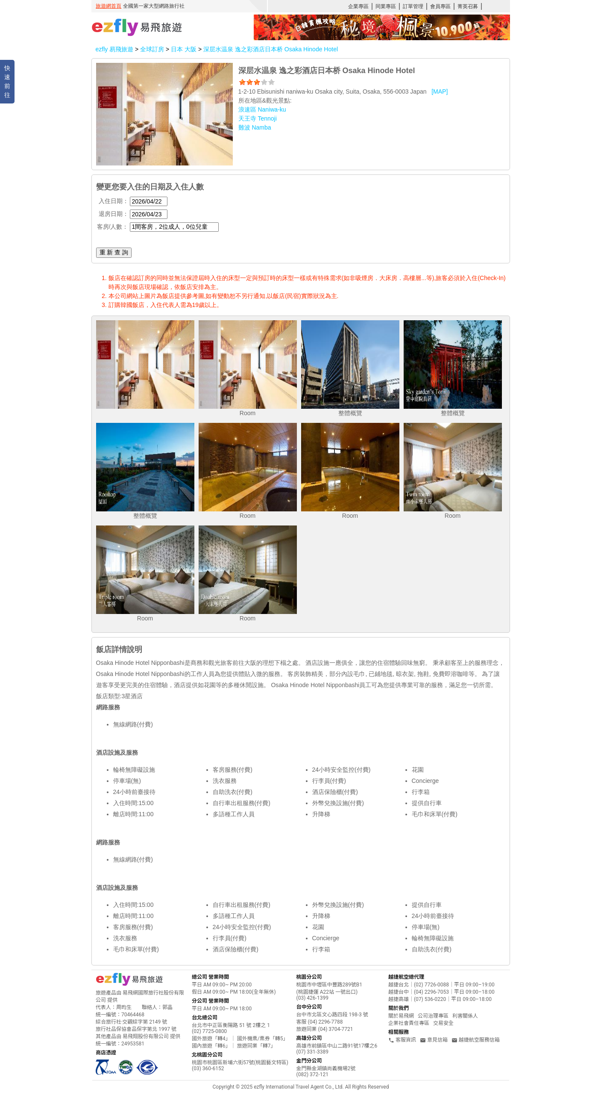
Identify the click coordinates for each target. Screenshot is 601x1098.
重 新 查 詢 (114, 252)
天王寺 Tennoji (257, 118)
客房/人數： (113, 226)
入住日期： (114, 201)
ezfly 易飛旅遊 (115, 49)
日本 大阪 (184, 49)
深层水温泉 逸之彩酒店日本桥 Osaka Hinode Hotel (270, 49)
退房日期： (114, 213)
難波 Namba (254, 127)
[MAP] (439, 91)
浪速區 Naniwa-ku (262, 109)
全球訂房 (152, 49)
